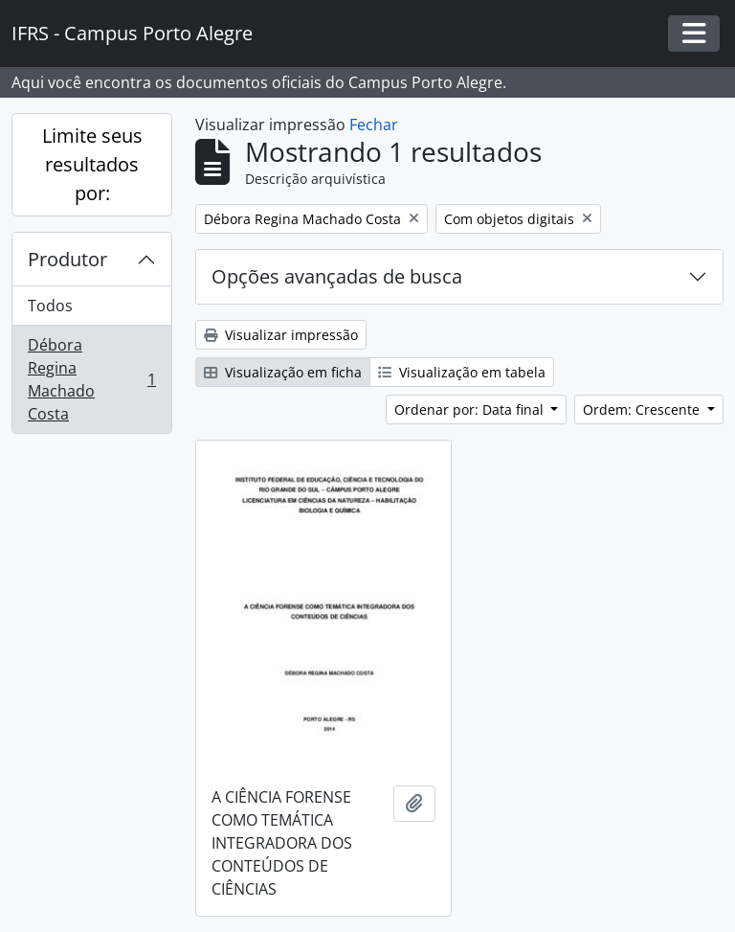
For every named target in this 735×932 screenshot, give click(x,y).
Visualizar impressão (281, 335)
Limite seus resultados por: (92, 164)
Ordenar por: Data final (470, 409)
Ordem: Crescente (643, 409)
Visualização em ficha (283, 372)
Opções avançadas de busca (337, 276)
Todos (50, 305)
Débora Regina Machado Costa (91, 379)
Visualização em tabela (462, 372)
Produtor (67, 259)
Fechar (373, 124)
